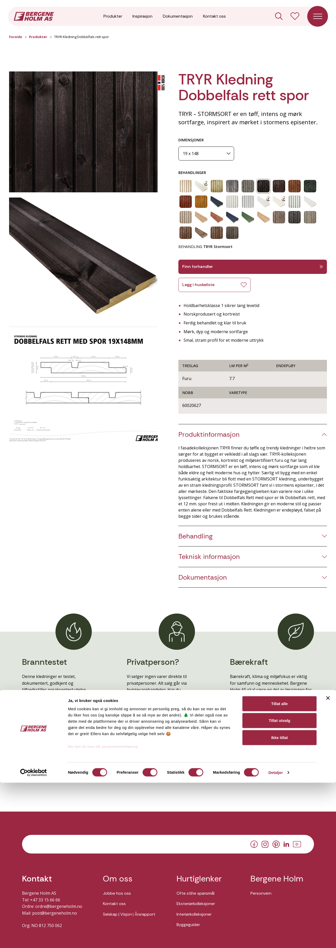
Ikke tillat (279, 903)
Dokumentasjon (178, 18)
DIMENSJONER (191, 139)
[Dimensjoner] (206, 154)
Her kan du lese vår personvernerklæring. (103, 912)
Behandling (195, 536)
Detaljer (275, 938)
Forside (15, 36)
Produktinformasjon (209, 434)
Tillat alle (279, 869)
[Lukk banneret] (328, 863)
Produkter (112, 18)
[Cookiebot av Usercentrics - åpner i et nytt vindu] (33, 938)
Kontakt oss (214, 18)
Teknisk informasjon (209, 556)
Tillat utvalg (279, 886)
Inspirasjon (142, 18)
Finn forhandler (252, 266)
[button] (83, 132)
